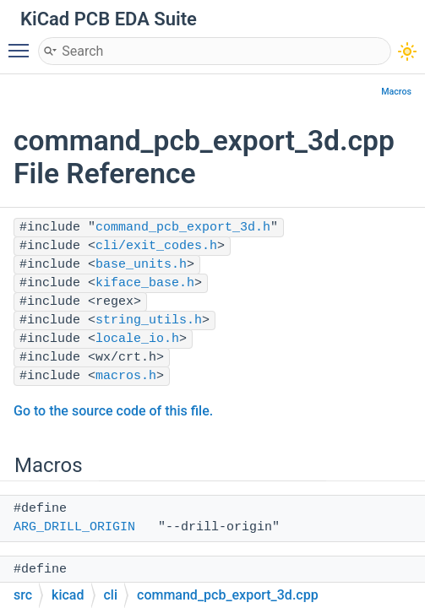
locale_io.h (137, 339)
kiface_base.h (144, 283)
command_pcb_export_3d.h (182, 227)
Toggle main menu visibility (22, 43)
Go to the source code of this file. (113, 411)
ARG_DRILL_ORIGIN (74, 527)
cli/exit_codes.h (156, 246)
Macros (396, 91)
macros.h (125, 376)
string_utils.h (148, 320)
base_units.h (141, 265)
